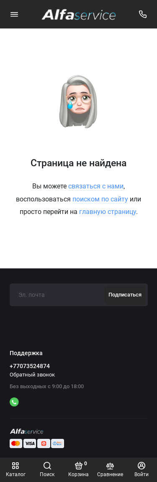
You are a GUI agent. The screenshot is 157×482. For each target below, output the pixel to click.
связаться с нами (96, 186)
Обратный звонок (32, 374)
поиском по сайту (100, 199)
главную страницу (107, 212)
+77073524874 (30, 366)
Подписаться (125, 294)
